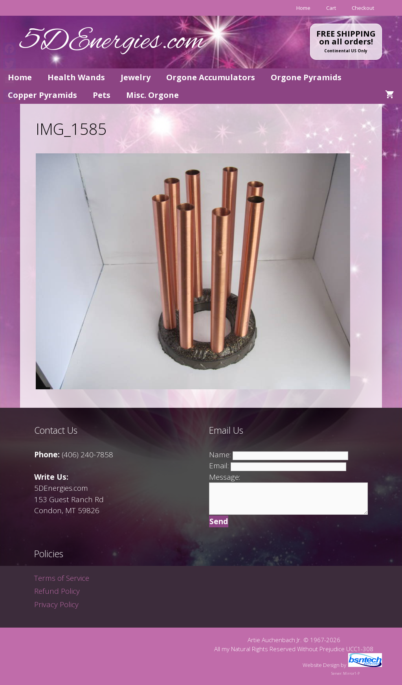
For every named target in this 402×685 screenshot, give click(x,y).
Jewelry (136, 77)
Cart (331, 7)
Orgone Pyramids (306, 77)
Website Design (321, 664)
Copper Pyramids (42, 95)
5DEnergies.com (112, 42)
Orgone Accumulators (210, 77)
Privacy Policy (56, 604)
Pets (101, 95)
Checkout (363, 7)
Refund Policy (57, 591)
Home (303, 7)
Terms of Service (61, 578)
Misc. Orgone (152, 95)
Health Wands (76, 77)
